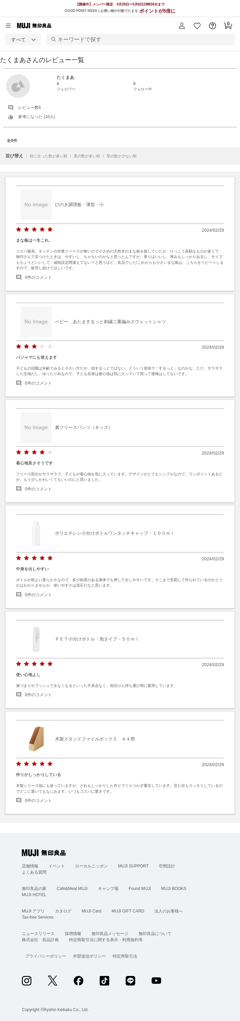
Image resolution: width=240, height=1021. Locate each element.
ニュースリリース (38, 933)
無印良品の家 (34, 888)
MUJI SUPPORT (133, 866)
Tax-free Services (38, 917)
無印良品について (155, 933)
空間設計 (167, 866)
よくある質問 (34, 872)
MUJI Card (91, 911)
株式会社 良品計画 (40, 939)
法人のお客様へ (168, 911)
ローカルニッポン (91, 866)
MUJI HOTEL (34, 894)
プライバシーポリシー (45, 956)
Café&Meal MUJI (72, 888)
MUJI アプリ (33, 911)
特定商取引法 (125, 956)
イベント (56, 866)
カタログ (63, 911)
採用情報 (73, 933)
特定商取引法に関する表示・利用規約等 (106, 939)
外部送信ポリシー (89, 956)
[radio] (18, 229)
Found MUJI (140, 888)
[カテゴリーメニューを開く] (8, 25)
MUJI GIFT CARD (128, 911)
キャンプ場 (108, 888)
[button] (182, 25)
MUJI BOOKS (173, 888)
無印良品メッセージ (109, 933)
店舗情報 (30, 866)
